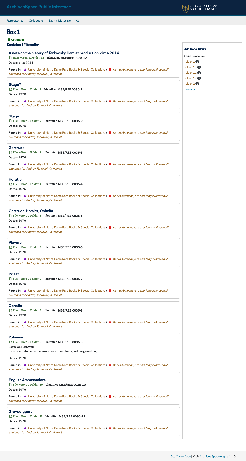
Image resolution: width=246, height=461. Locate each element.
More (190, 89)
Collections (36, 20)
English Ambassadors (27, 379)
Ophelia (15, 305)
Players (15, 242)
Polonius (16, 337)
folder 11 (190, 72)
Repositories (15, 20)
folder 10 (190, 67)
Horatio (15, 179)
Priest (14, 273)
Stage (14, 115)
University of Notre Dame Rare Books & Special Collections (66, 69)
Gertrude (17, 147)
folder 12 (190, 78)
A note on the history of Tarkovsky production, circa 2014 (64, 52)
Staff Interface (181, 456)
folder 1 (189, 61)
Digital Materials (60, 20)
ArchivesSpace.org (212, 456)
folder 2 (189, 83)
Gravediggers (20, 411)
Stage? (15, 84)
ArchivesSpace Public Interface (39, 6)
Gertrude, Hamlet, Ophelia (31, 210)
